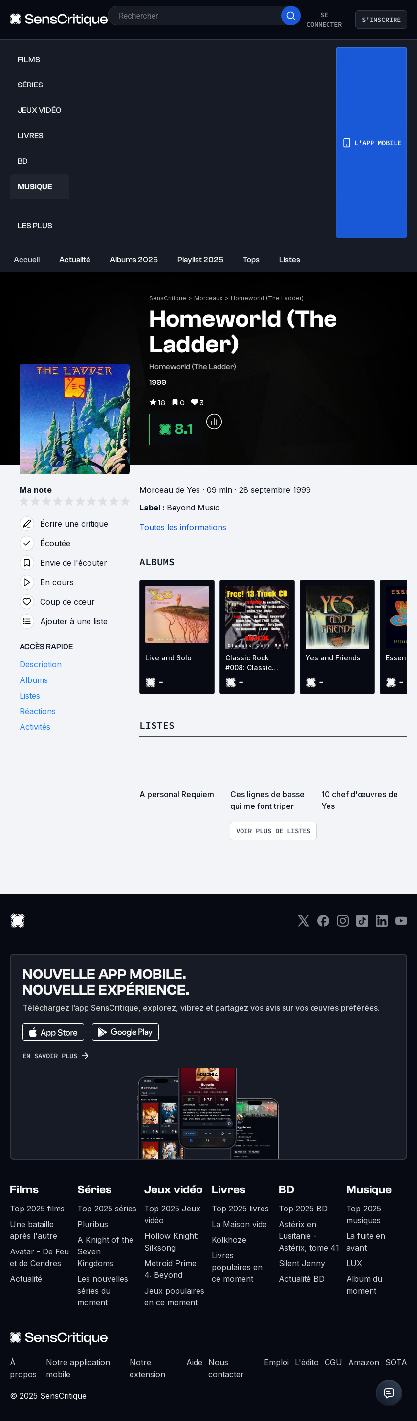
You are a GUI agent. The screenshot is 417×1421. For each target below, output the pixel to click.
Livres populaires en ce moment (237, 1267)
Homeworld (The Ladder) (267, 298)
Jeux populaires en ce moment (174, 1296)
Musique (369, 1189)
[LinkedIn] (382, 924)
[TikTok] (362, 924)
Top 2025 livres (240, 1208)
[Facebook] (323, 924)
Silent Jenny (302, 1263)
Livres (228, 1189)
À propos (23, 1368)
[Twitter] (303, 924)
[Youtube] (401, 924)
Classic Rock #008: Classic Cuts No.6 (248, 663)
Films (24, 1189)
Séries (94, 1189)
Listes (157, 725)
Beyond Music (193, 507)
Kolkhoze (229, 1240)
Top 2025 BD (303, 1208)
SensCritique (167, 298)
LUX (354, 1263)
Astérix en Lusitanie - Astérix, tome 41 (309, 1235)
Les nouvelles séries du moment (102, 1290)
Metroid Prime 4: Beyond (170, 1269)
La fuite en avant (365, 1241)
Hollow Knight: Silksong (171, 1241)
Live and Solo (168, 658)
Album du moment (364, 1284)
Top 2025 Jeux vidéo (172, 1214)
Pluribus (92, 1224)
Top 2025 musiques (363, 1214)
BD (286, 1189)
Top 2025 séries (106, 1208)
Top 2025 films (37, 1208)
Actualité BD (302, 1279)
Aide (194, 1362)
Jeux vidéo (173, 1189)
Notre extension (147, 1368)
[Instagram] (343, 924)
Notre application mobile (78, 1368)
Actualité (26, 1279)
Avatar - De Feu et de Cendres (39, 1257)
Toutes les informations (182, 527)
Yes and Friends (333, 658)
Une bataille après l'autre (33, 1230)
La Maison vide (239, 1224)
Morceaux (208, 298)
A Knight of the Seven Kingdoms (105, 1251)
